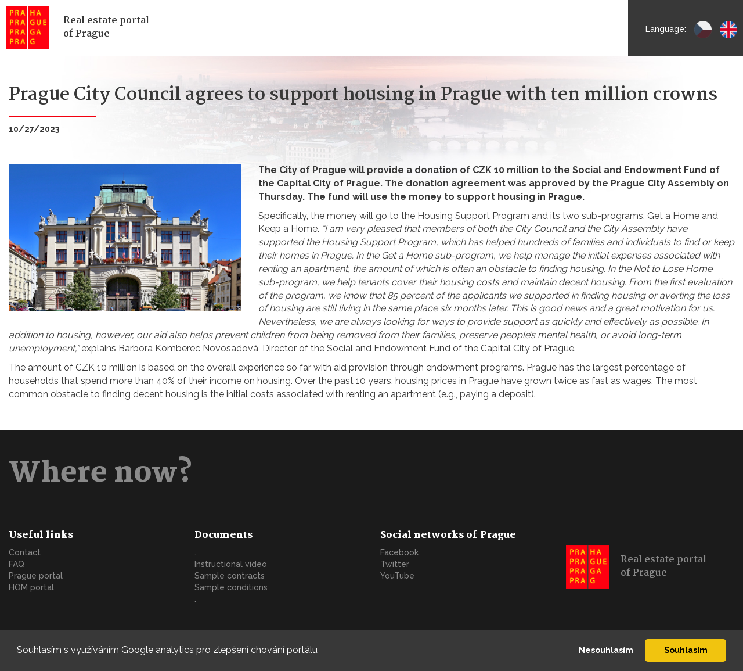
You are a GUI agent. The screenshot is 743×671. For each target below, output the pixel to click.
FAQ (16, 564)
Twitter (394, 564)
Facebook (399, 552)
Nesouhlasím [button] (606, 650)
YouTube (397, 575)
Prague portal (36, 575)
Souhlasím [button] (686, 650)
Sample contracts (229, 575)
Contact (25, 552)
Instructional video (230, 564)
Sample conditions (231, 587)
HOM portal (31, 587)
